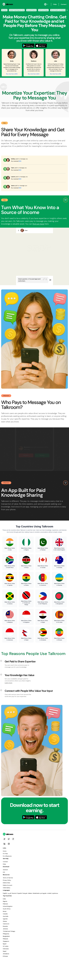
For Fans (5, 853)
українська (55, 893)
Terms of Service (8, 878)
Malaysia (5, 939)
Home (4, 851)
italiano (30, 893)
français (24, 893)
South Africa (6, 909)
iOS (4, 872)
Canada (5, 914)
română (49, 893)
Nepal (4, 951)
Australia (5, 916)
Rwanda (5, 926)
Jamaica (5, 929)
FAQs (55, 4)
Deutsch (14, 893)
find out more (38, 224)
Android (5, 870)
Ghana (5, 921)
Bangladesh (6, 936)
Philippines (6, 934)
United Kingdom (7, 906)
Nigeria (5, 901)
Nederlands (36, 893)
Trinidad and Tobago (9, 931)
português (43, 893)
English (5, 893)
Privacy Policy (7, 880)
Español (19, 893)
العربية (9, 893)
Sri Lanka (5, 946)
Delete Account (7, 885)
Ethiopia (5, 956)
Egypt (4, 944)
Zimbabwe (6, 954)
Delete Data (6, 883)
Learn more (8, 683)
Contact (63, 4)
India (4, 899)
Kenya (4, 911)
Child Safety (6, 888)
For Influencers (7, 856)
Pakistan (5, 904)
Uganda (5, 919)
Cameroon (6, 924)
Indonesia (6, 949)
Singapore (6, 941)
